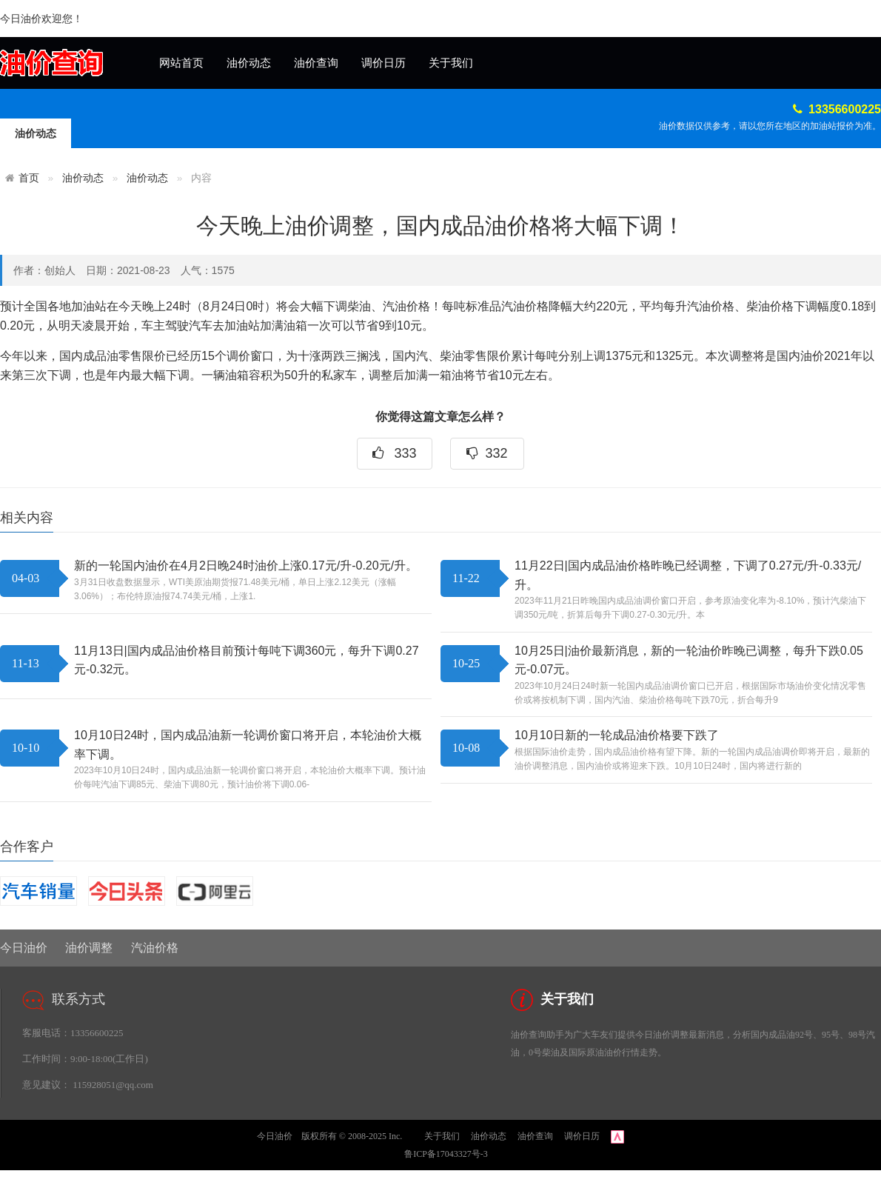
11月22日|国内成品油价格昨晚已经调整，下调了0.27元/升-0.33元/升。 (688, 575)
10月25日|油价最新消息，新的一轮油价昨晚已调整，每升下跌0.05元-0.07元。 (689, 660)
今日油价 (23, 947)
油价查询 (316, 63)
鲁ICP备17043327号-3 (446, 1154)
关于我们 (451, 63)
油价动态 (249, 63)
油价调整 (89, 947)
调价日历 (383, 63)
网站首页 (181, 63)
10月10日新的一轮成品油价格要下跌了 (617, 735)
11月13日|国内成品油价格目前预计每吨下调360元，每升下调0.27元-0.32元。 (246, 660)
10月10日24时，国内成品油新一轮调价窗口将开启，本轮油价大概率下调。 (247, 745)
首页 (29, 178)
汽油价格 (154, 947)
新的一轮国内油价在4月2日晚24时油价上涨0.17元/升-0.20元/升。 (246, 565)
